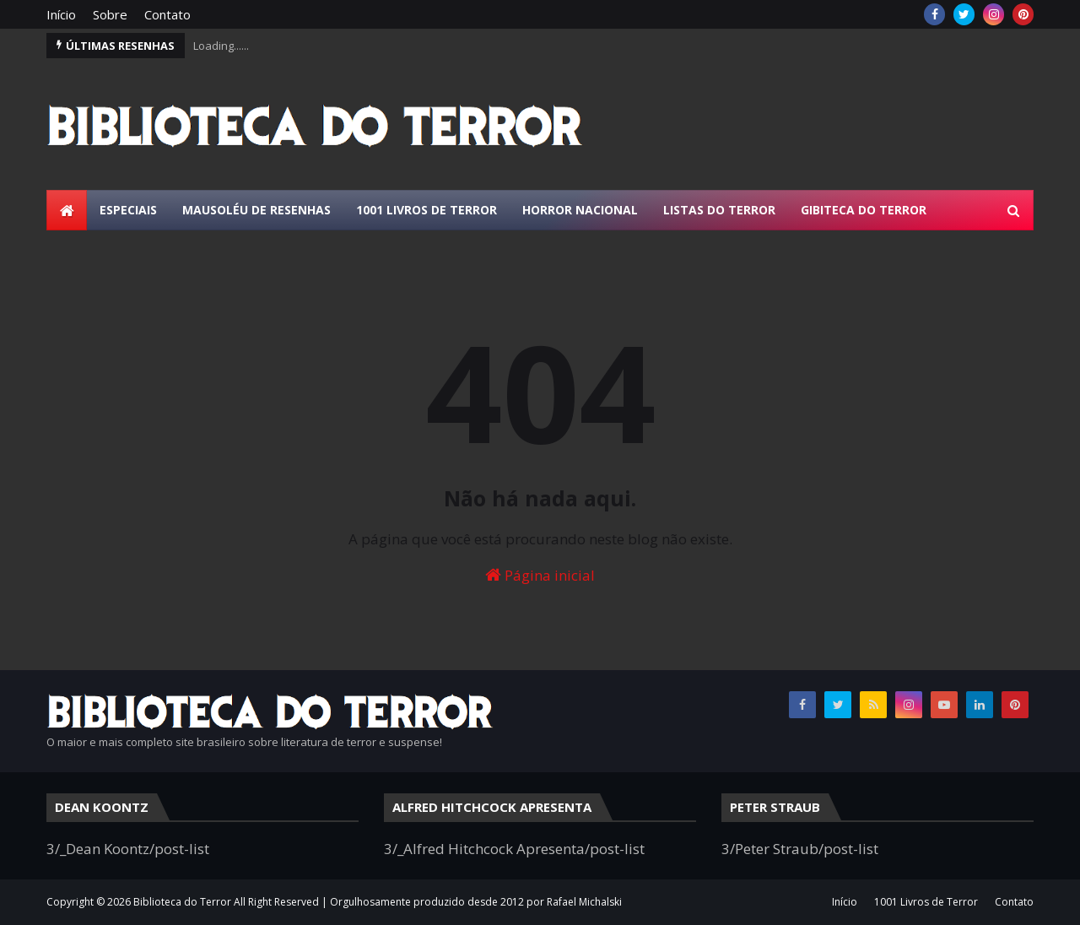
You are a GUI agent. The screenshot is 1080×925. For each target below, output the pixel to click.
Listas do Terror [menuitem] (719, 210)
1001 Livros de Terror (926, 902)
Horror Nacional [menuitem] (580, 210)
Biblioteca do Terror (182, 902)
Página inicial (540, 575)
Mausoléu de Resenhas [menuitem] (256, 210)
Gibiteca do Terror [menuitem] (863, 210)
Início (61, 14)
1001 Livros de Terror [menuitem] (426, 210)
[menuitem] (66, 210)
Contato (167, 14)
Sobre (110, 14)
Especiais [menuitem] (128, 210)
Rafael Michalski (584, 902)
